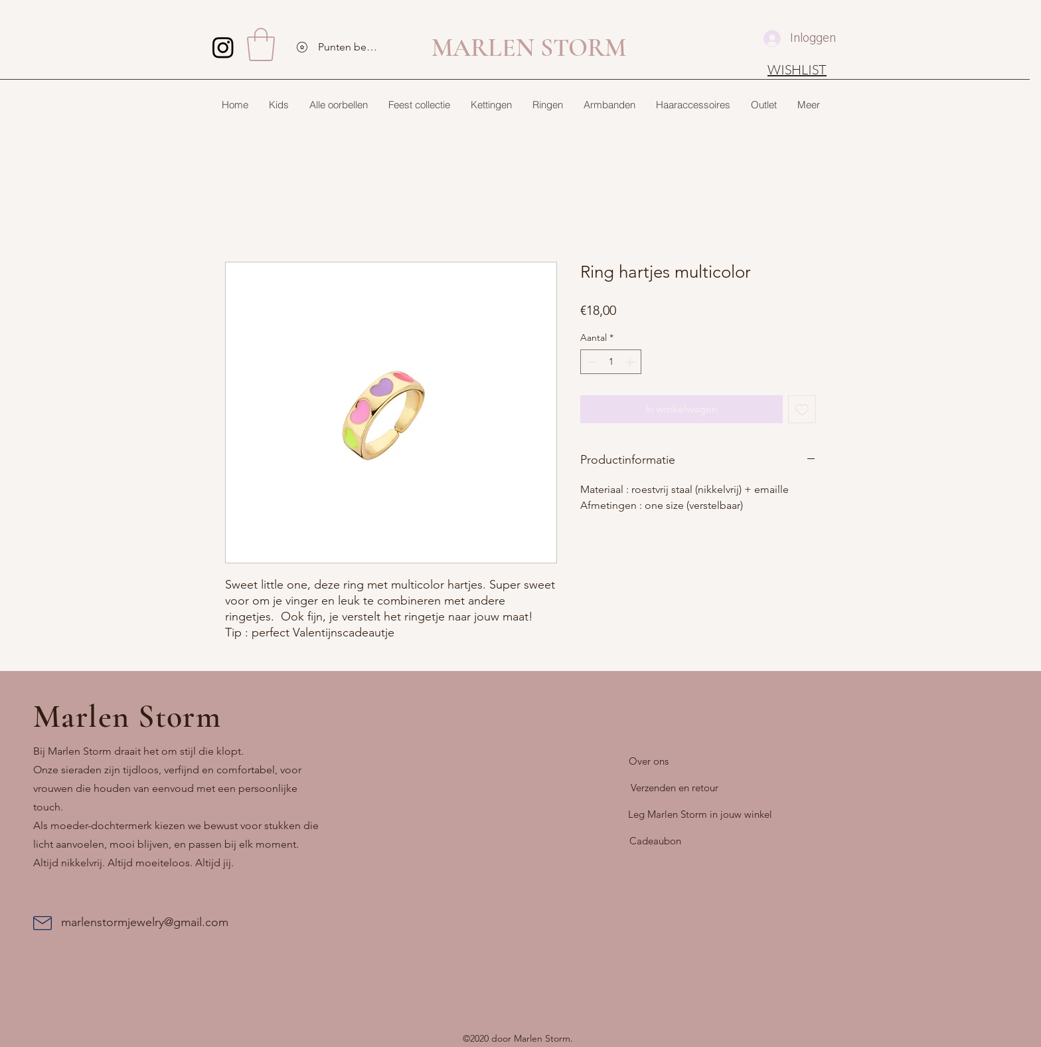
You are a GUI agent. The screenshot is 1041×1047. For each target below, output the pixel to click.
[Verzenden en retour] (674, 788)
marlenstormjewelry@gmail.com (144, 922)
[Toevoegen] (802, 409)
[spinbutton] (611, 361)
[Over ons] (648, 761)
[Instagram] (223, 47)
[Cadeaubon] (655, 841)
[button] (261, 44)
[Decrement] (590, 361)
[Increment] (631, 361)
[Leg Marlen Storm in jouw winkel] (700, 814)
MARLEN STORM (529, 48)
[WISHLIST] (797, 69)
